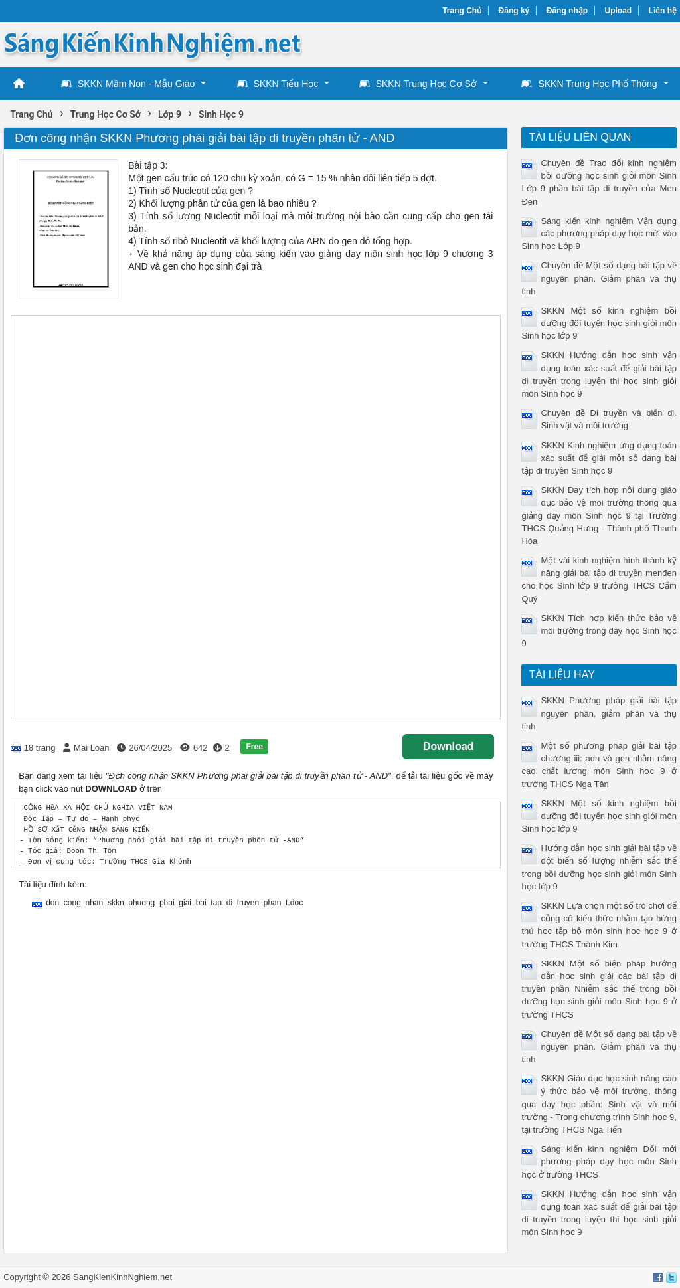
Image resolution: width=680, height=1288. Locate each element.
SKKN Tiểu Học (278, 83)
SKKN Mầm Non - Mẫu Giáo (128, 83)
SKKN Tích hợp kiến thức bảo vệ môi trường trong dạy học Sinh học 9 (598, 630)
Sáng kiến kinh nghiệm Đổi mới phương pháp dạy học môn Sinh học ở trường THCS (598, 1161)
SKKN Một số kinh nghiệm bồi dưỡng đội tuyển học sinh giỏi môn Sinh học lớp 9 (598, 323)
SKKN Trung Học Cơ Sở (418, 83)
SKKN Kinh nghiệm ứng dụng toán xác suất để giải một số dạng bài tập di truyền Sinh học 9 (598, 458)
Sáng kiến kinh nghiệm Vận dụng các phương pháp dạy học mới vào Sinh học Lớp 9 (598, 233)
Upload (618, 10)
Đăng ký (514, 10)
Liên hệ (663, 10)
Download (448, 746)
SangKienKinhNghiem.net (122, 1277)
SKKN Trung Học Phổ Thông (589, 83)
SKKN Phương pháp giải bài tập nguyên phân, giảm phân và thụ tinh (598, 713)
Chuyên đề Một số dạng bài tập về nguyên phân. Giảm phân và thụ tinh (598, 278)
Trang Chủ (461, 10)
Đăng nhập (567, 10)
